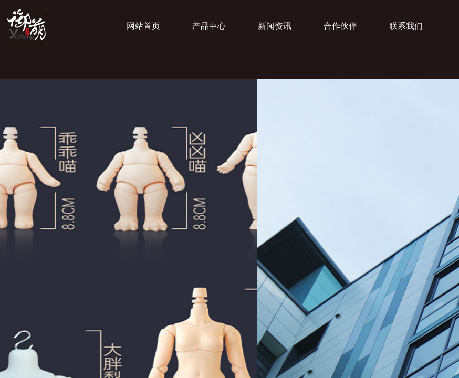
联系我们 (406, 26)
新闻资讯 (274, 26)
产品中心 (209, 26)
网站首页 (143, 26)
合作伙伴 (340, 26)
